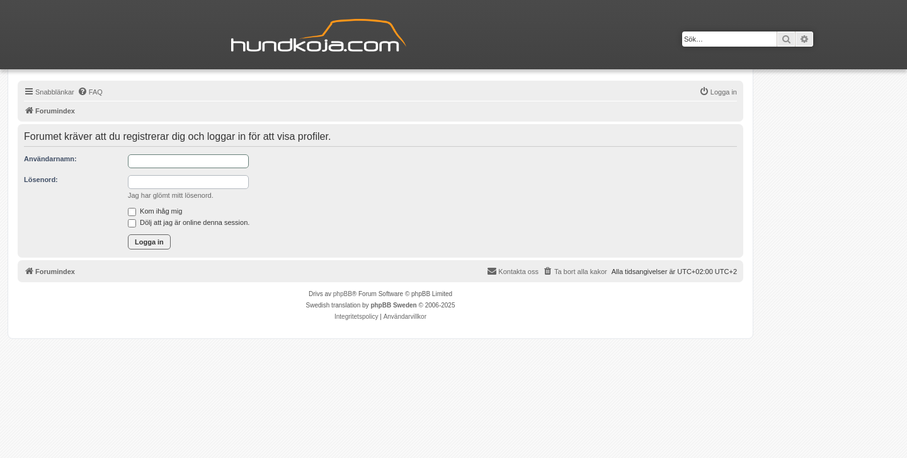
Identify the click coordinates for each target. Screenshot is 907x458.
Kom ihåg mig (155, 211)
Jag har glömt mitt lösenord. (171, 195)
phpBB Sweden (393, 305)
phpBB (342, 293)
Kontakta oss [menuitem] (513, 270)
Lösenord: (41, 179)
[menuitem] (90, 92)
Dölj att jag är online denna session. (188, 222)
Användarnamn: (50, 159)
